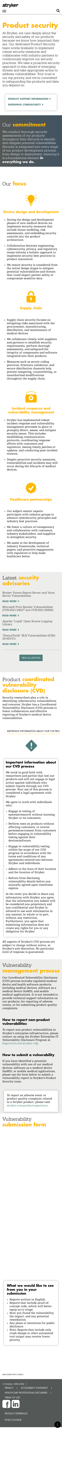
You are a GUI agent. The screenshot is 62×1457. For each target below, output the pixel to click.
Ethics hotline (13, 1419)
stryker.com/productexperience (27, 1105)
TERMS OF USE (12, 1397)
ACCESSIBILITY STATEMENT (34, 1387)
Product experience (16, 1413)
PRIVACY (9, 1387)
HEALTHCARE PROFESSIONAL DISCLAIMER (26, 1392)
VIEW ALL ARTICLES (31, 657)
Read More (9, 601)
